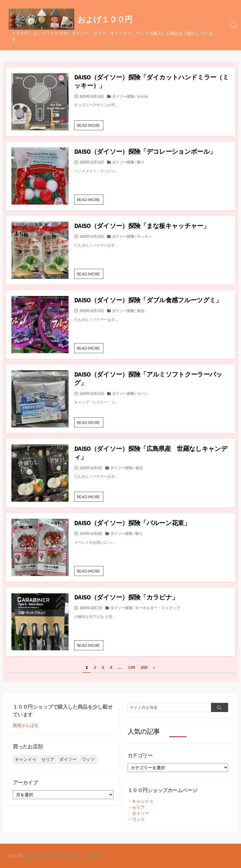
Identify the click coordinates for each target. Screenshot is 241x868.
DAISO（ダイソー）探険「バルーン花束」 (132, 523)
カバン (142, 393)
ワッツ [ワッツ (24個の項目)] (88, 759)
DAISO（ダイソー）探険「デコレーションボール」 (145, 151)
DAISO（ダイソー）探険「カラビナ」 (126, 597)
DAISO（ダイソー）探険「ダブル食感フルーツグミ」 (148, 300)
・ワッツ (136, 819)
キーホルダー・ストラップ (157, 607)
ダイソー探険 (123, 96)
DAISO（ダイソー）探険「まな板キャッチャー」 (141, 226)
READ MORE (90, 126)
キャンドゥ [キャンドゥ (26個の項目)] (25, 759)
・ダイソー (138, 813)
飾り (140, 162)
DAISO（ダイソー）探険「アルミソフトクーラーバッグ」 (148, 378)
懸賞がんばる (26, 725)
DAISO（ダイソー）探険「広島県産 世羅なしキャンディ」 (150, 453)
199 (131, 667)
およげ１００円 (40, 855)
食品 (140, 310)
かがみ (142, 96)
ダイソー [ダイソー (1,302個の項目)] (68, 759)
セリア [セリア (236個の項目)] (47, 759)
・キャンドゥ (140, 801)
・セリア (136, 807)
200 (143, 667)
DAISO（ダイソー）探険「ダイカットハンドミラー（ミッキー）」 (151, 81)
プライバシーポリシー (82, 855)
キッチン (144, 236)
